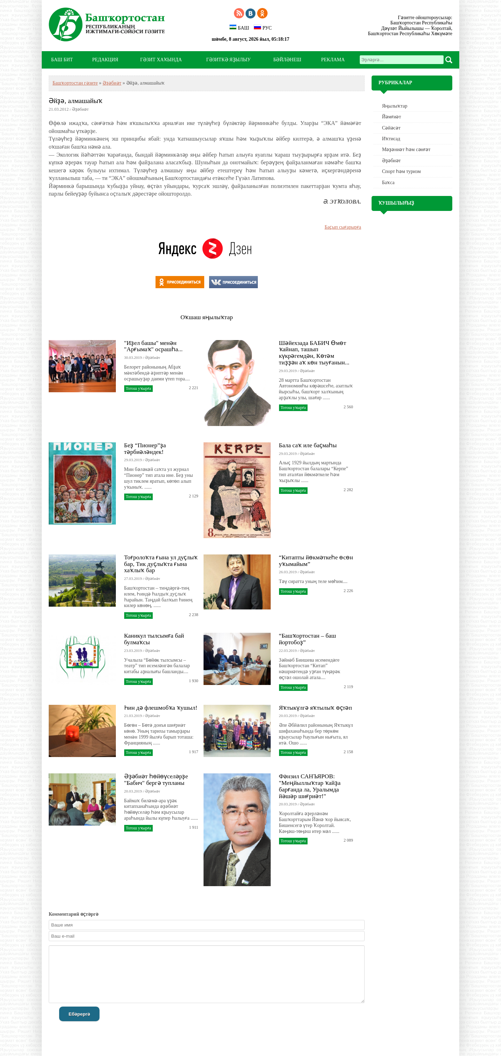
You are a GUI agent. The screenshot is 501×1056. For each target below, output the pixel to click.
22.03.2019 (288, 650)
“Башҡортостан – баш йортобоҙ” (307, 639)
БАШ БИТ (62, 59)
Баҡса (388, 182)
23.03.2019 (133, 650)
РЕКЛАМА (333, 59)
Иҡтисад (391, 138)
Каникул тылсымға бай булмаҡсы (154, 639)
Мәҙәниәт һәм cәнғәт (406, 149)
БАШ (239, 27)
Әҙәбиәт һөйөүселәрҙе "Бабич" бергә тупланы (156, 779)
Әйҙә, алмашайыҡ (75, 100)
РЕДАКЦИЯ (105, 59)
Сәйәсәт (391, 128)
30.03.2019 (133, 357)
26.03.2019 (288, 572)
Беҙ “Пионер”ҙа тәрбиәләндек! (145, 448)
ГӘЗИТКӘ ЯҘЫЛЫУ (228, 59)
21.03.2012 (59, 109)
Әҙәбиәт (112, 83)
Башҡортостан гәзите (75, 83)
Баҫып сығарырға (343, 227)
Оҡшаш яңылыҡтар (207, 317)
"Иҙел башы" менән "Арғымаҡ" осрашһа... (153, 346)
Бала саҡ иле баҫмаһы (308, 445)
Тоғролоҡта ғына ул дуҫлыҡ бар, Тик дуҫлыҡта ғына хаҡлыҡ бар (161, 564)
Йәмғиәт (391, 116)
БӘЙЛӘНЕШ (287, 59)
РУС (263, 27)
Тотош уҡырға (138, 388)
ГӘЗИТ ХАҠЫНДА (161, 59)
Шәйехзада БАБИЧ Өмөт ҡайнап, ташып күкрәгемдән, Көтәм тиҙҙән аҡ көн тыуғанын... (314, 352)
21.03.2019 (133, 716)
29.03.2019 (288, 371)
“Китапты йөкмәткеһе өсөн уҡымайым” (316, 560)
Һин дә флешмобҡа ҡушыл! (161, 707)
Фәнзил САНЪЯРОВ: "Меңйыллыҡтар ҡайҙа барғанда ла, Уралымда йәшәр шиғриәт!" (310, 786)
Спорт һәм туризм (401, 171)
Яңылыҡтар (394, 106)
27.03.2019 (133, 578)
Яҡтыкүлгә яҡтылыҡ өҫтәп (315, 707)
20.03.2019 (288, 716)
